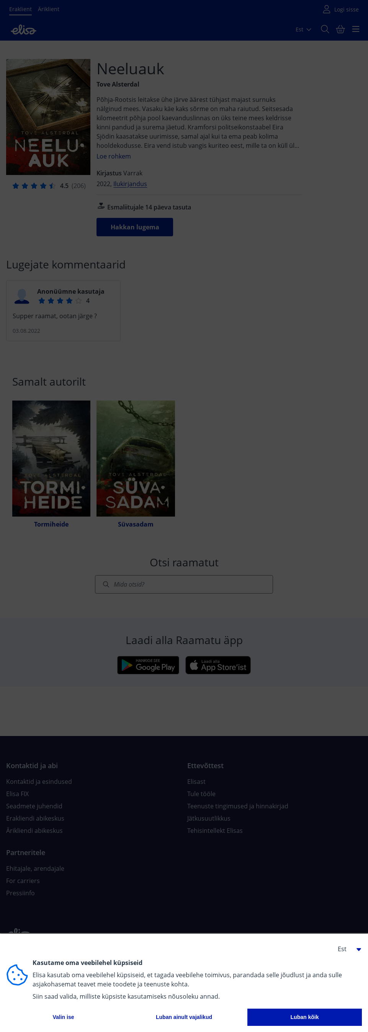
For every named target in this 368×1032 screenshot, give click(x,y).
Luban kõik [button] (305, 1017)
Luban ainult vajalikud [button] (184, 1017)
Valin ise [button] (63, 1017)
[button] (346, 949)
